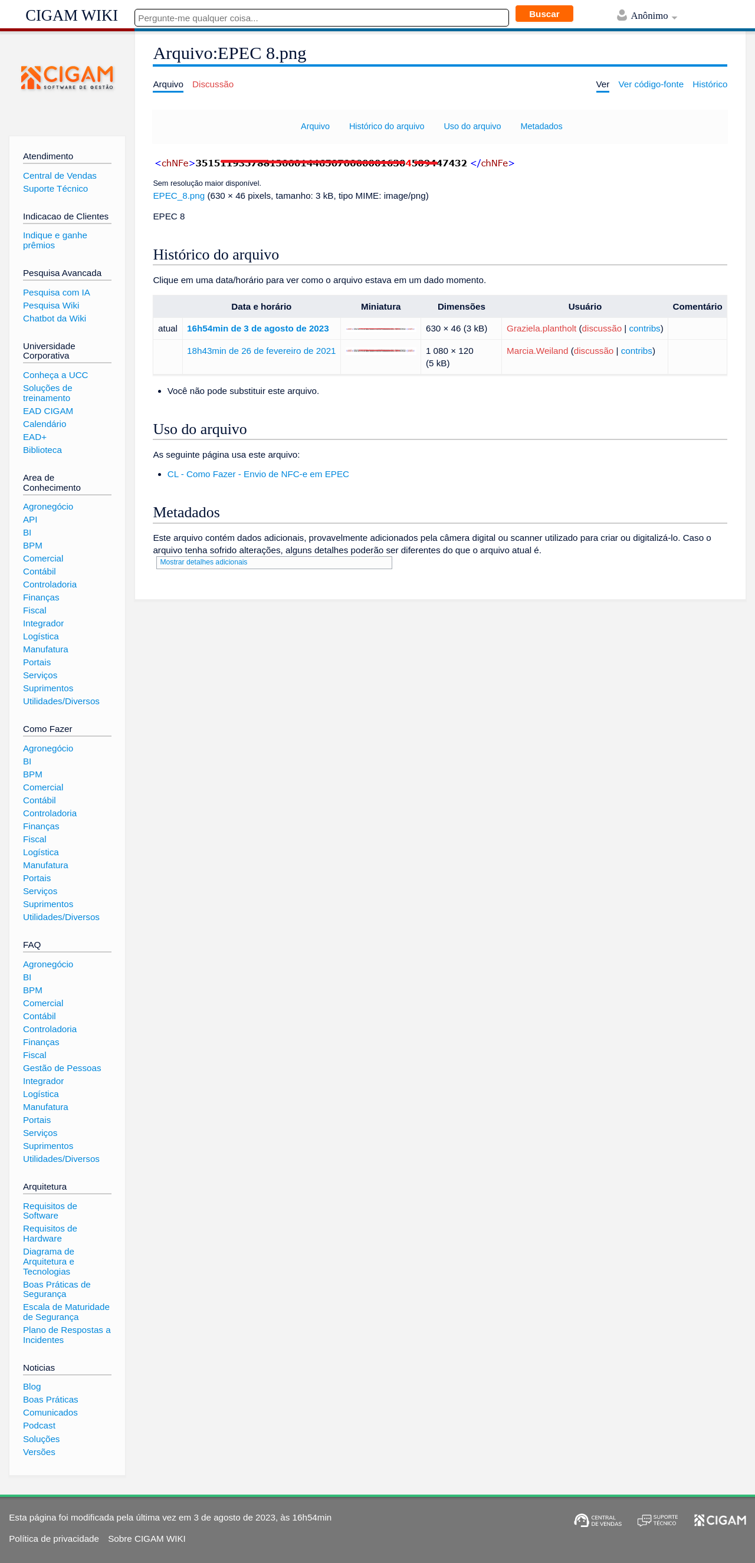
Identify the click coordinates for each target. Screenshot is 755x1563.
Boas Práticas (50, 1399)
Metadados (541, 126)
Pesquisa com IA (56, 292)
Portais (37, 662)
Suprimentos (48, 688)
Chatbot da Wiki (54, 318)
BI (27, 532)
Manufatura (45, 649)
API (30, 519)
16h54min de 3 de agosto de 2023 (258, 328)
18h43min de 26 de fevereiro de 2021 (261, 351)
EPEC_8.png (179, 196)
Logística (41, 636)
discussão (602, 328)
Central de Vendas (60, 175)
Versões (39, 1452)
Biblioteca (42, 450)
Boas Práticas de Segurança (57, 1289)
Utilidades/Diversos (61, 701)
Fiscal (35, 610)
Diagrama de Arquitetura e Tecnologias (48, 1261)
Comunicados (50, 1412)
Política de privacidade (54, 1539)
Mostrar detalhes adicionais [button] (203, 562)
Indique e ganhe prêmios (55, 240)
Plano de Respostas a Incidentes (67, 1335)
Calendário (44, 424)
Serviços (40, 675)
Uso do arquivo (472, 126)
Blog (32, 1386)
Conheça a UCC (55, 375)
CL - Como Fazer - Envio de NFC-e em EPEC (258, 474)
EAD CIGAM (48, 411)
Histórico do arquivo (387, 126)
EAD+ (35, 437)
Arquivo (315, 126)
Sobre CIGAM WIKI (147, 1539)
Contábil (39, 571)
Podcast (39, 1425)
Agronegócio (48, 506)
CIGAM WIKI (71, 15)
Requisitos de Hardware (50, 1233)
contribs (645, 328)
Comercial (43, 558)
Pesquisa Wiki (51, 305)
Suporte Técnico (55, 188)
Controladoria (50, 584)
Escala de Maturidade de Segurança (66, 1312)
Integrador (43, 623)
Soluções (41, 1439)
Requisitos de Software (50, 1211)
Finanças (41, 597)
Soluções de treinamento (48, 393)
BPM (32, 545)
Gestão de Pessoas (62, 1068)
